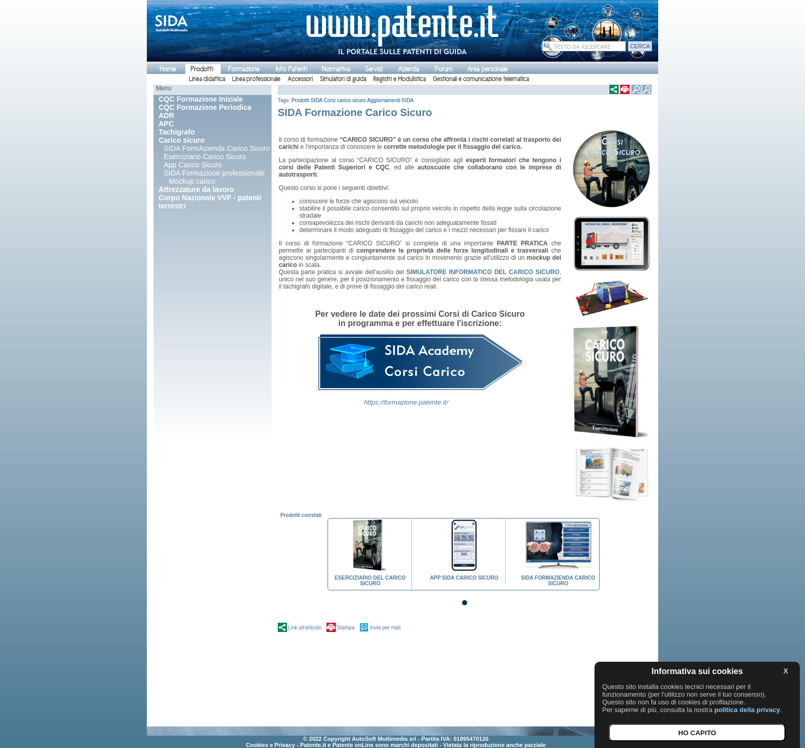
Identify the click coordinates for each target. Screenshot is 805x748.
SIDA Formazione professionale (214, 173)
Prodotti (201, 69)
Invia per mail (385, 627)
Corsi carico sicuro (345, 100)
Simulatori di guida (343, 79)
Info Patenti (291, 69)
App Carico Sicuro (193, 165)
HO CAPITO (697, 733)
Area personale (487, 69)
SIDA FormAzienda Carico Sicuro (217, 148)
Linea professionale (256, 79)
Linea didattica (207, 79)
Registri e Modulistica (399, 79)
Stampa (345, 627)
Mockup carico (192, 181)
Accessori (300, 79)
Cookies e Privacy (270, 745)
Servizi (373, 69)
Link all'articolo (304, 627)
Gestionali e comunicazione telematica (481, 79)
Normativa (336, 69)
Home (168, 69)
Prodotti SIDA (307, 100)
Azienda (408, 69)
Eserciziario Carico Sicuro (205, 156)
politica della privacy (747, 710)
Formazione (243, 69)
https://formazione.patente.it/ (406, 402)
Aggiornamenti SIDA (390, 100)
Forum (443, 69)
